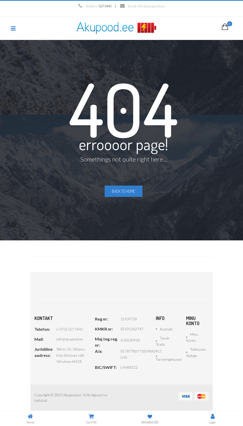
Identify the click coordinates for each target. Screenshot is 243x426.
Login (212, 418)
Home (30, 418)
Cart (91, 418)
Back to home (123, 191)
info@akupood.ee (151, 6)
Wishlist (149, 418)
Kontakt (166, 329)
